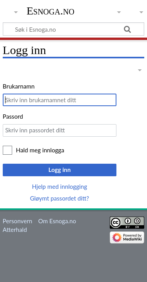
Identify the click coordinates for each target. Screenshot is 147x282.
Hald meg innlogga (40, 150)
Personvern (17, 220)
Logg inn (59, 169)
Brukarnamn (18, 86)
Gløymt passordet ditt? (59, 198)
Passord (13, 116)
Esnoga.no (50, 11)
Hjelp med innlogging (59, 186)
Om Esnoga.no (57, 220)
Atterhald (15, 229)
